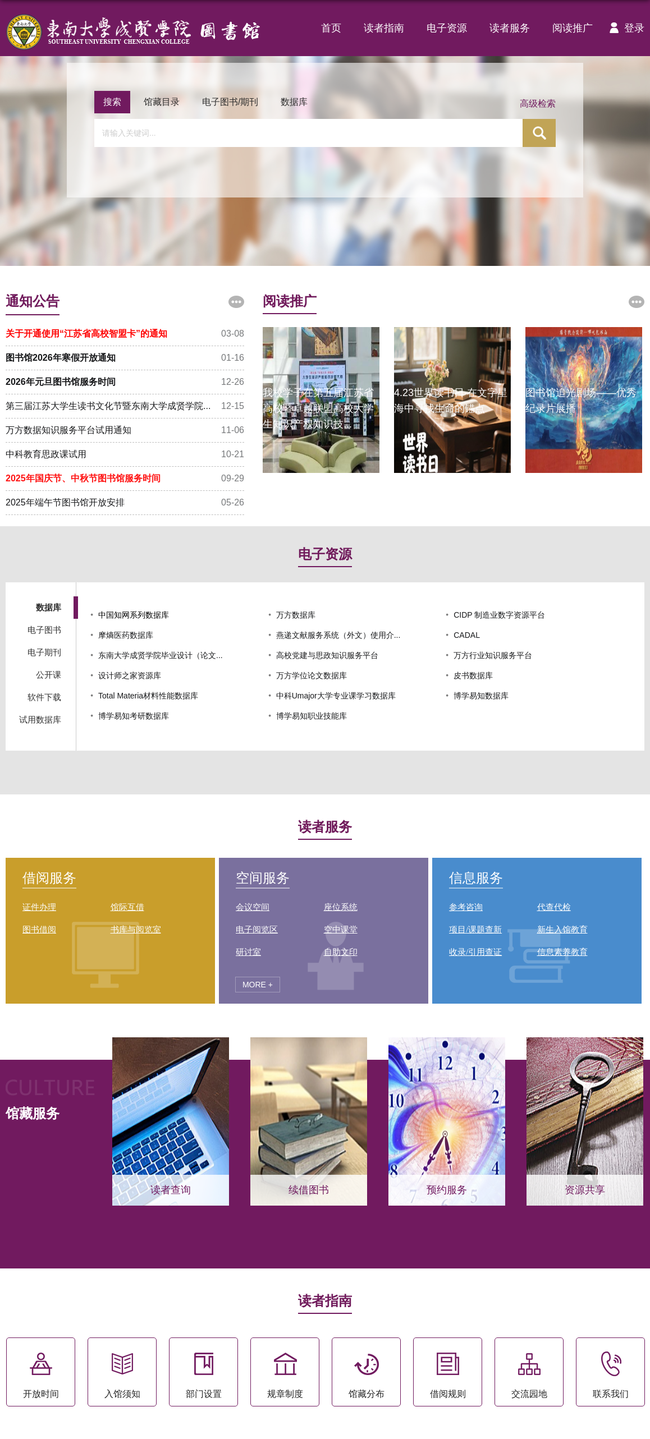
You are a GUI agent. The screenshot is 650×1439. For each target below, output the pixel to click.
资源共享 (585, 1190)
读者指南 (384, 28)
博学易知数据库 (481, 695)
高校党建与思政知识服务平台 (327, 655)
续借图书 (309, 1190)
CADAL (467, 635)
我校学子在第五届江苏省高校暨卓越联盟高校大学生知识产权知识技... (318, 408)
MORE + (257, 984)
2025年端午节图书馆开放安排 (65, 502)
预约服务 (447, 1190)
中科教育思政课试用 (46, 454)
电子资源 (447, 28)
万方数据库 (295, 614)
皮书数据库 (473, 675)
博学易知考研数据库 (133, 715)
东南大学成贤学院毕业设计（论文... (160, 655)
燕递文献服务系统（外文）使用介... (338, 635)
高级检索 (538, 103)
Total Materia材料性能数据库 (148, 695)
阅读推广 (572, 28)
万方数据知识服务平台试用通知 (68, 430)
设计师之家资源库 (129, 675)
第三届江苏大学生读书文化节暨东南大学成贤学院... (108, 406)
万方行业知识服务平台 (493, 655)
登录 (624, 28)
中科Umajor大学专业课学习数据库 (336, 695)
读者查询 (170, 1190)
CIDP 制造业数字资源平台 (499, 614)
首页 (331, 28)
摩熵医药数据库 (125, 635)
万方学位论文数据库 (311, 675)
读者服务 (509, 28)
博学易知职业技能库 (311, 715)
